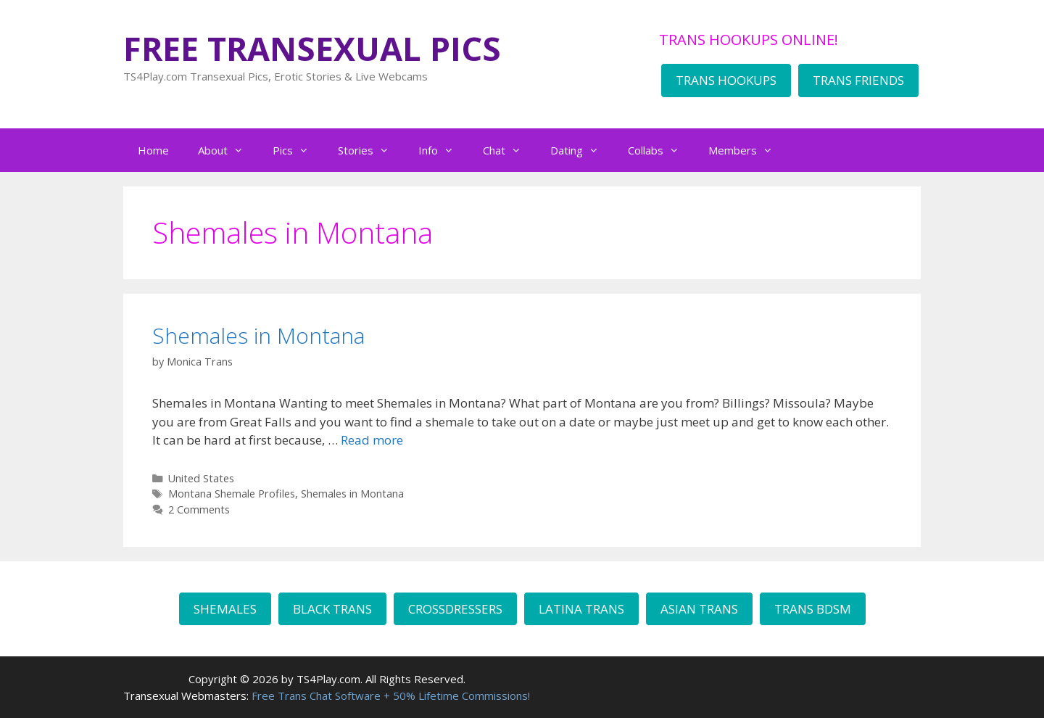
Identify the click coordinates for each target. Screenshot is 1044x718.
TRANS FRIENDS (858, 80)
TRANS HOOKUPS (726, 80)
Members (747, 150)
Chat (509, 150)
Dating (581, 150)
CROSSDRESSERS (455, 609)
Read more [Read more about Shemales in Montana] (372, 440)
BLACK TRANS (332, 609)
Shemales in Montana (258, 335)
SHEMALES (225, 609)
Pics (298, 150)
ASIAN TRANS (699, 609)
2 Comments (199, 509)
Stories (371, 150)
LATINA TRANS (581, 609)
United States (201, 478)
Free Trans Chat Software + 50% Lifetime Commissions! (391, 695)
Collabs (661, 150)
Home (153, 150)
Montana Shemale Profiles (231, 493)
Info (443, 150)
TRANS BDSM (812, 609)
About (228, 150)
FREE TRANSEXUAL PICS (312, 48)
